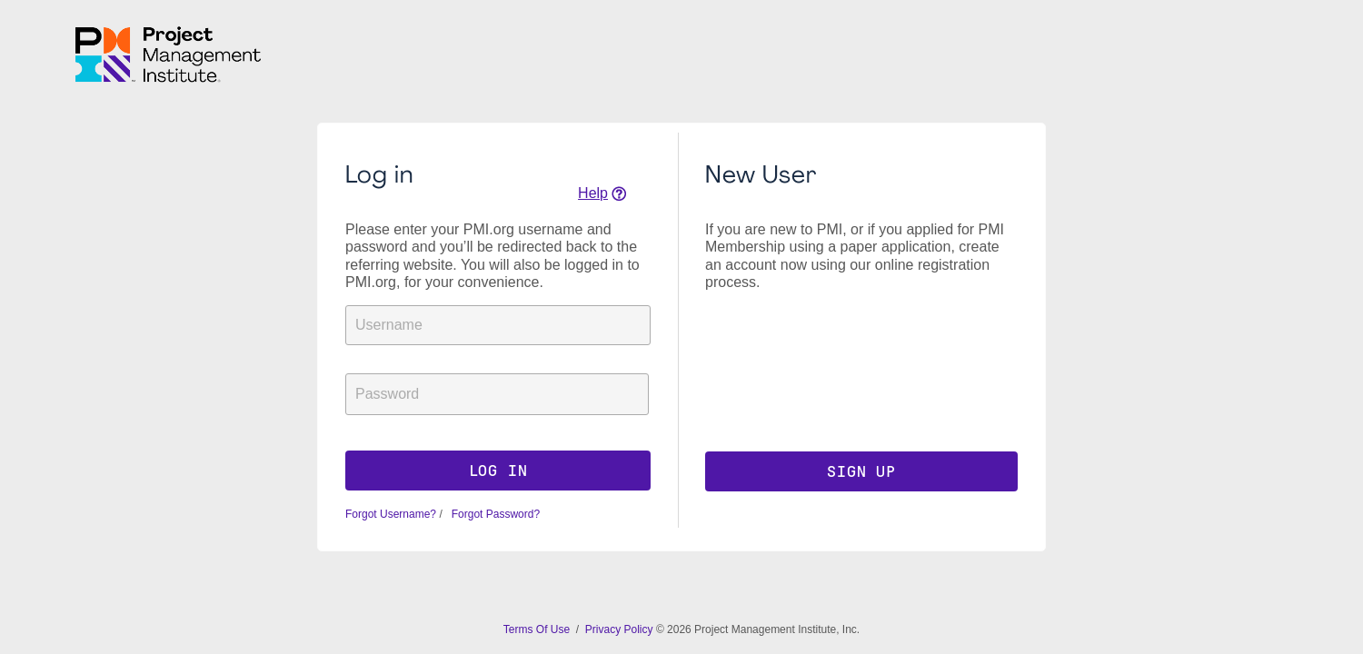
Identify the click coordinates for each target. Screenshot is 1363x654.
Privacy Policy (619, 629)
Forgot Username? (390, 514)
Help (593, 193)
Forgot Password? (494, 514)
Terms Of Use (538, 629)
